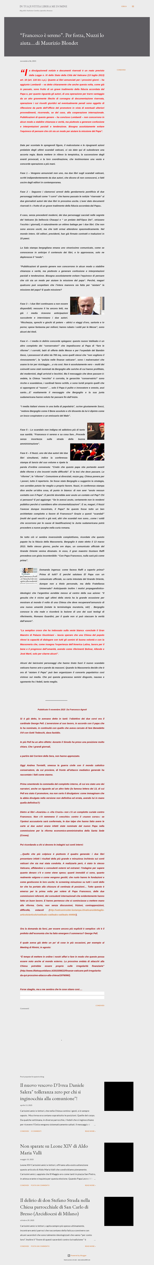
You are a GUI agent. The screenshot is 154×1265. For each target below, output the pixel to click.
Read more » (90, 1131)
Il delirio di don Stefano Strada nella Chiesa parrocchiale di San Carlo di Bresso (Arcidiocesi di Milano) (55, 1207)
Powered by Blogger (77, 1255)
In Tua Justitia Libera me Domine (43, 6)
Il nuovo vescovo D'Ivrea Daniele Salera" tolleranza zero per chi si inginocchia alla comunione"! (52, 1092)
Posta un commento (40, 1185)
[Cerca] (124, 6)
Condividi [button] (121, 70)
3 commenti (36, 1131)
